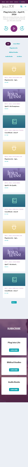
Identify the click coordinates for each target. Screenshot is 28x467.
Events (11, 1)
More (14, 302)
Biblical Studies (13, 52)
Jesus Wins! (16, 43)
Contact (16, 1)
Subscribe (14, 350)
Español (23, 1)
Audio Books (9, 56)
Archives (19, 56)
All (8, 43)
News (7, 1)
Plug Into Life (13, 48)
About (3, 1)
